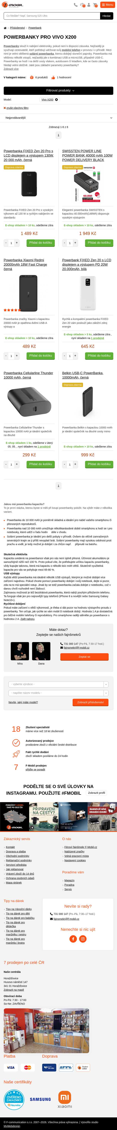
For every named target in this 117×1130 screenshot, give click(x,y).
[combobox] (57, 118)
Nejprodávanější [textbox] (16, 117)
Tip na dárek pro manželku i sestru (16, 932)
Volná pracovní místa (76, 855)
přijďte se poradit (35, 769)
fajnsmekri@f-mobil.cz (75, 647)
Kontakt (10, 847)
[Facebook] (73, 939)
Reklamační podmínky (19, 860)
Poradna (69, 884)
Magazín (69, 880)
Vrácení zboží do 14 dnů (20, 873)
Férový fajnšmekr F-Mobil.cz (80, 847)
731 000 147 (82, 643)
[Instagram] (83, 939)
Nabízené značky (74, 851)
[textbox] (58, 685)
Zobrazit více (11, 68)
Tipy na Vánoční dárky (19, 909)
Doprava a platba (16, 851)
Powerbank (34, 27)
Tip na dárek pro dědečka (15, 924)
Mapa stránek (14, 882)
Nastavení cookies (75, 860)
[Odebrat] (50, 99)
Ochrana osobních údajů (20, 878)
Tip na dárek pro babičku (20, 918)
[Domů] (4, 28)
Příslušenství (17, 27)
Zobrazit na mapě (14, 989)
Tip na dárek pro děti (18, 913)
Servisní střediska (16, 864)
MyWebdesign (12, 1126)
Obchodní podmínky (17, 855)
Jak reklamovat (14, 869)
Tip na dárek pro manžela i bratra (15, 940)
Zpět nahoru (27, 618)
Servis (68, 889)
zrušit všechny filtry (16, 107)
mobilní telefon (71, 50)
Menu (107, 4)
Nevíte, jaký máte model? (23, 702)
